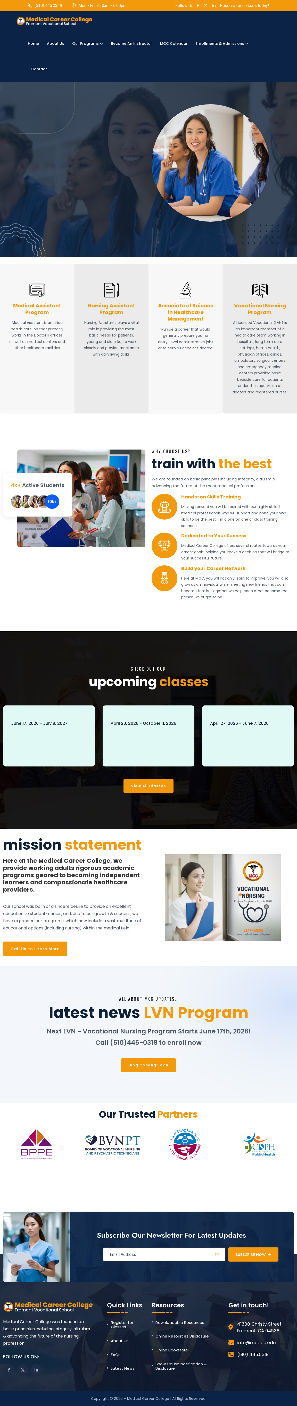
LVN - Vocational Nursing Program (47, 737)
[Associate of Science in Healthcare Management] (185, 290)
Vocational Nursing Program (260, 309)
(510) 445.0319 (48, 5)
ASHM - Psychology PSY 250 (239, 737)
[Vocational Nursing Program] (260, 290)
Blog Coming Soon (148, 1065)
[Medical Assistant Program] (37, 290)
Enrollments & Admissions (220, 43)
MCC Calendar (174, 43)
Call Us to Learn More (35, 949)
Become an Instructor (131, 43)
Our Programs (85, 43)
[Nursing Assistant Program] (111, 290)
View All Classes (148, 786)
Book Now (29, 752)
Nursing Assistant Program (111, 309)
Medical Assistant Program (37, 309)
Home (33, 43)
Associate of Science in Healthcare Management (185, 312)
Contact (39, 69)
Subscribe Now (253, 1254)
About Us (55, 43)
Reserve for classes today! (244, 5)
